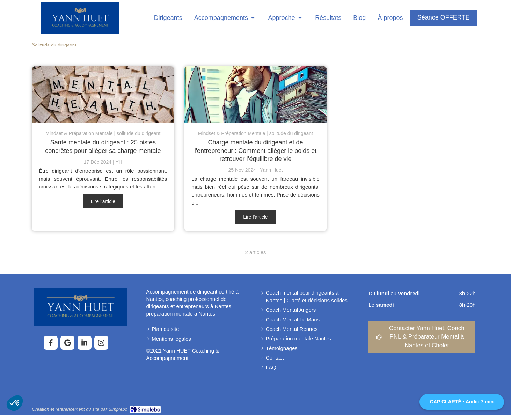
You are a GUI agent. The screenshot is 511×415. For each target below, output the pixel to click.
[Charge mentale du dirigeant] (255, 94)
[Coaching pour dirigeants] (165, 18)
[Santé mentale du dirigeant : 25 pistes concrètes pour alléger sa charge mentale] (103, 94)
